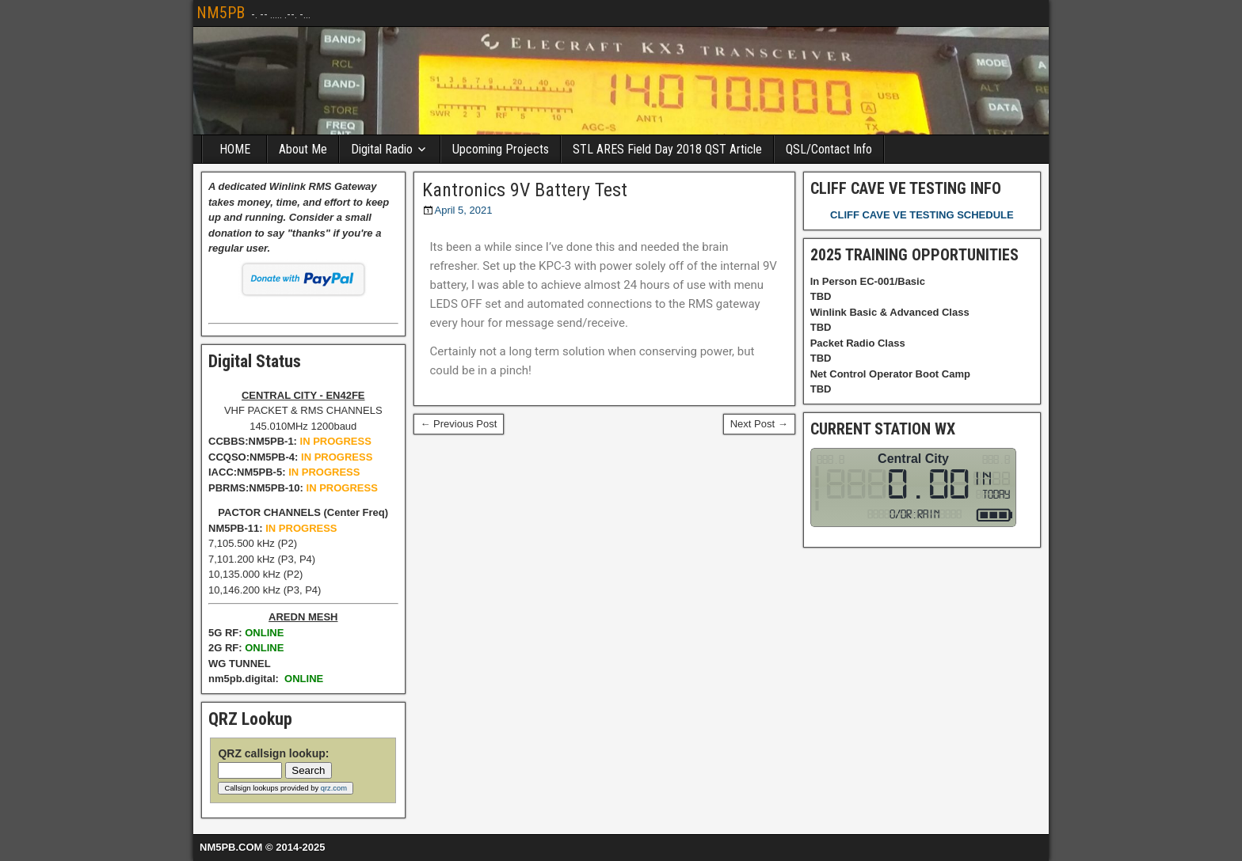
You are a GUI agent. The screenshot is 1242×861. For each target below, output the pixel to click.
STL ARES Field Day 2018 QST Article (667, 149)
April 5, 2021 (464, 210)
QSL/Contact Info (829, 149)
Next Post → (759, 424)
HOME (234, 149)
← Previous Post (459, 424)
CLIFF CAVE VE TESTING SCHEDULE (922, 215)
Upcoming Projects (500, 149)
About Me (303, 149)
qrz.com (334, 788)
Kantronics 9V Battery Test (524, 190)
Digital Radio (382, 149)
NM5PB (220, 12)
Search (308, 770)
